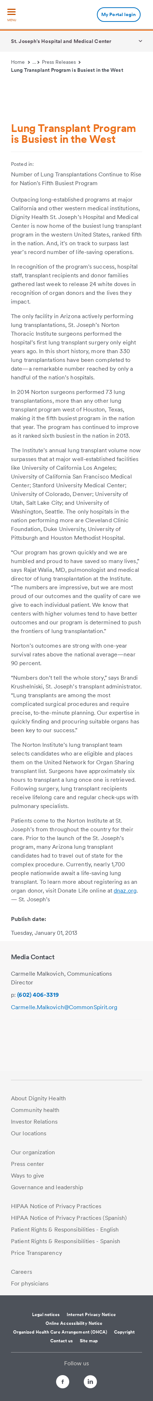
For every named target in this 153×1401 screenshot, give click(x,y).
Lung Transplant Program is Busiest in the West (67, 70)
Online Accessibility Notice (74, 1323)
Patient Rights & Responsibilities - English (65, 1229)
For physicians (29, 1283)
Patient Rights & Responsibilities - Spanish (65, 1241)
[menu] (11, 15)
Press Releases (61, 62)
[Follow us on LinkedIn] (96, 1383)
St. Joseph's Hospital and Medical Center (61, 41)
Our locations (28, 1133)
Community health (35, 1110)
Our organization (33, 1152)
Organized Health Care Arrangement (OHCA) (60, 1332)
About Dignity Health (38, 1098)
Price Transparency (36, 1252)
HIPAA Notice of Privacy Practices (56, 1206)
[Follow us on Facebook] (56, 1383)
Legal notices (46, 1314)
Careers (21, 1271)
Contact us (61, 1340)
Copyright (124, 1332)
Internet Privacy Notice (91, 1314)
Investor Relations (34, 1121)
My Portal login (118, 14)
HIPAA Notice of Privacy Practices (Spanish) (69, 1217)
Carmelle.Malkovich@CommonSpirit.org (64, 1007)
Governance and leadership (47, 1187)
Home (20, 62)
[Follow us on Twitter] (76, 1378)
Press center (27, 1163)
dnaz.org (125, 890)
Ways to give (27, 1175)
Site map (89, 1340)
